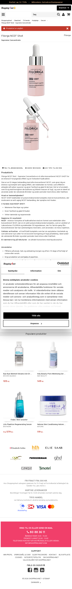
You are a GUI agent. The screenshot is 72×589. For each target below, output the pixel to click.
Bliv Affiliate (64, 555)
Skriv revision (33, 168)
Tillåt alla (36, 315)
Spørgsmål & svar (22, 555)
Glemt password (39, 555)
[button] (68, 14)
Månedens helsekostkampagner (47, 2)
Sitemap (46, 579)
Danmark (36, 582)
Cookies (18, 557)
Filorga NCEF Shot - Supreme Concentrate (16, 23)
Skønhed (17, 21)
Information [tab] (36, 271)
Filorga (67, 35)
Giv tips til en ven (52, 168)
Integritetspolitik (32, 557)
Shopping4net (6, 21)
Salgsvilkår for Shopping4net (37, 560)
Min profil (7, 555)
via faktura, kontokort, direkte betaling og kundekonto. (36, 498)
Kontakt (53, 555)
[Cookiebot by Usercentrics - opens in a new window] (57, 264)
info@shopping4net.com (36, 543)
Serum (43, 21)
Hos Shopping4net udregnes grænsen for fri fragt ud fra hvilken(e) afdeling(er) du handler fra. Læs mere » (36, 483)
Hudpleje (35, 21)
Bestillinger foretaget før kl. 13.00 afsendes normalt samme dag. (36, 491)
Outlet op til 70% (18, 2)
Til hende (26, 21)
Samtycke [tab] (12, 271)
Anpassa (36, 323)
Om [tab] (59, 271)
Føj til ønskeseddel (12, 168)
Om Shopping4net (51, 557)
